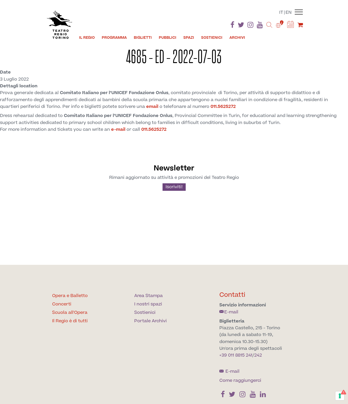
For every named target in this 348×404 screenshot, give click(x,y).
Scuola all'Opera (69, 312)
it (281, 12)
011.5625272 (223, 106)
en (289, 12)
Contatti (232, 294)
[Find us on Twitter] (241, 25)
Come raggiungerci (240, 380)
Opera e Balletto (70, 296)
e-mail (118, 129)
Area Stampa (148, 296)
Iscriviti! (174, 187)
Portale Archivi (150, 321)
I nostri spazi (148, 304)
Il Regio (87, 37)
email (152, 106)
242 (258, 355)
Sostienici (211, 37)
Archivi (237, 37)
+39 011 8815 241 (235, 355)
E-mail (228, 312)
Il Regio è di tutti (70, 321)
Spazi (188, 37)
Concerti (61, 304)
